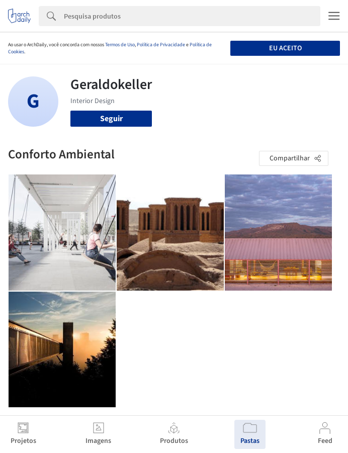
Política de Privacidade (161, 44)
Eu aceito (285, 48)
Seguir (111, 118)
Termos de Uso (120, 44)
